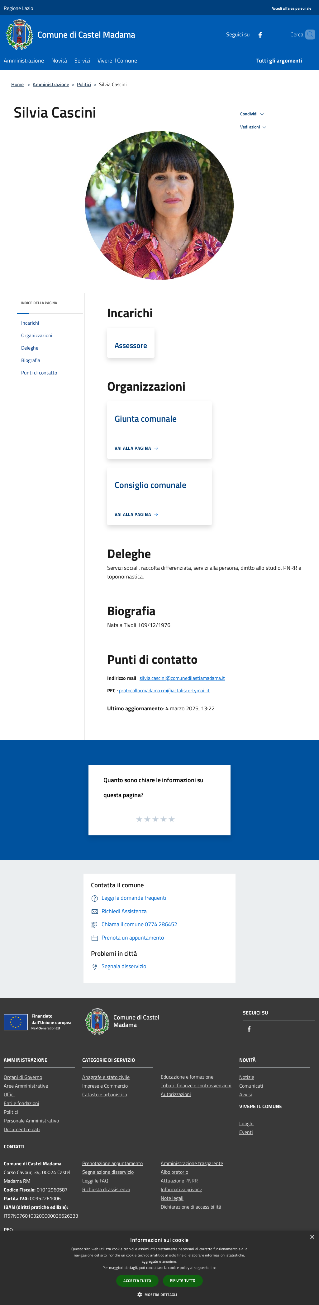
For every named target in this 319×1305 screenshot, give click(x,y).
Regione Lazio (18, 8)
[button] (159, 1294)
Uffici (9, 1094)
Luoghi (246, 1123)
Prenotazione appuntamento (112, 1163)
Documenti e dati (22, 1129)
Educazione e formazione (187, 1076)
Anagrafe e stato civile (106, 1077)
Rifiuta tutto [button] (183, 1280)
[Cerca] (307, 34)
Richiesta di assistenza (106, 1189)
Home (17, 84)
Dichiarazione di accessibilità (191, 1206)
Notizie (246, 1077)
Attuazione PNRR (179, 1180)
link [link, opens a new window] (214, 1267)
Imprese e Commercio (105, 1085)
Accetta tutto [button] (137, 1281)
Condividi (253, 114)
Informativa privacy (181, 1189)
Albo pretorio (174, 1172)
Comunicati (251, 1085)
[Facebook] (249, 34)
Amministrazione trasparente (192, 1163)
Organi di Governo (23, 1077)
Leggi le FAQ (95, 1180)
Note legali (172, 1198)
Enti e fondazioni (21, 1103)
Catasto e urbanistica (104, 1094)
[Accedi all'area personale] (291, 9)
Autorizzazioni (176, 1094)
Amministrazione (51, 84)
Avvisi (245, 1094)
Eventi (246, 1132)
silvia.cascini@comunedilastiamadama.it (182, 678)
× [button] (312, 1237)
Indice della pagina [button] (39, 303)
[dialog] (159, 1268)
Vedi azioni (254, 127)
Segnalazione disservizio (108, 1172)
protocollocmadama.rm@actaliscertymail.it (164, 690)
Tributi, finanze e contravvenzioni (196, 1085)
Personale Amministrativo (31, 1120)
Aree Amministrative (26, 1085)
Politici (84, 84)
